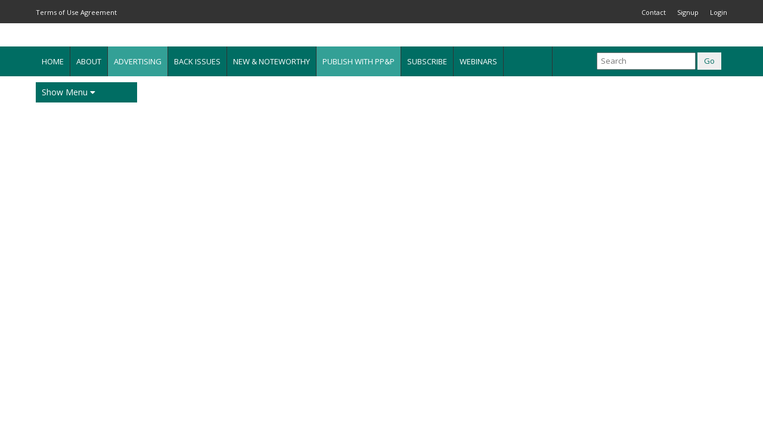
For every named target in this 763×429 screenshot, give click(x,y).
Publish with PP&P (358, 61)
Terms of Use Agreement (76, 12)
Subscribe (427, 61)
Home (53, 61)
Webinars (478, 61)
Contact (653, 12)
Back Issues (197, 61)
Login (718, 12)
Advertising (138, 61)
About (88, 61)
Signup (688, 12)
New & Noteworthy (271, 61)
